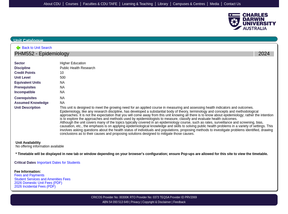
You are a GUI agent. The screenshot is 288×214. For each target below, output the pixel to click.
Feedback (179, 202)
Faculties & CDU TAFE (100, 4)
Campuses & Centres (189, 4)
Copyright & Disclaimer (156, 202)
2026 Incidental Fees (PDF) (35, 186)
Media (214, 4)
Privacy (135, 202)
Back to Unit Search (34, 48)
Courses (72, 4)
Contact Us (232, 4)
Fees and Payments (29, 175)
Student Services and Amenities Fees (42, 179)
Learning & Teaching (137, 4)
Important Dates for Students (58, 163)
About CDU (52, 4)
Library (163, 4)
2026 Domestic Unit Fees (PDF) (38, 183)
